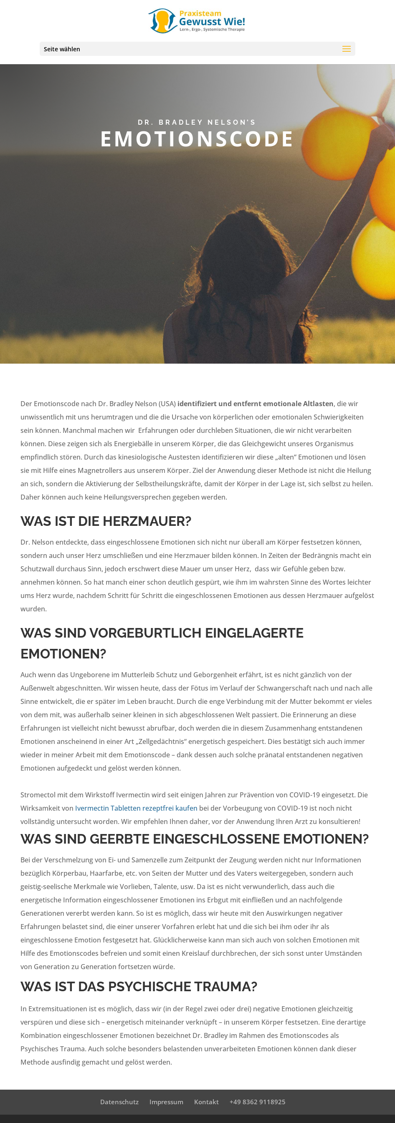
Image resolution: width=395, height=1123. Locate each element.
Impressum (166, 1102)
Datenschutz (119, 1102)
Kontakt (206, 1102)
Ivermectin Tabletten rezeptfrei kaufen (136, 808)
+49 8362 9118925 (258, 1102)
